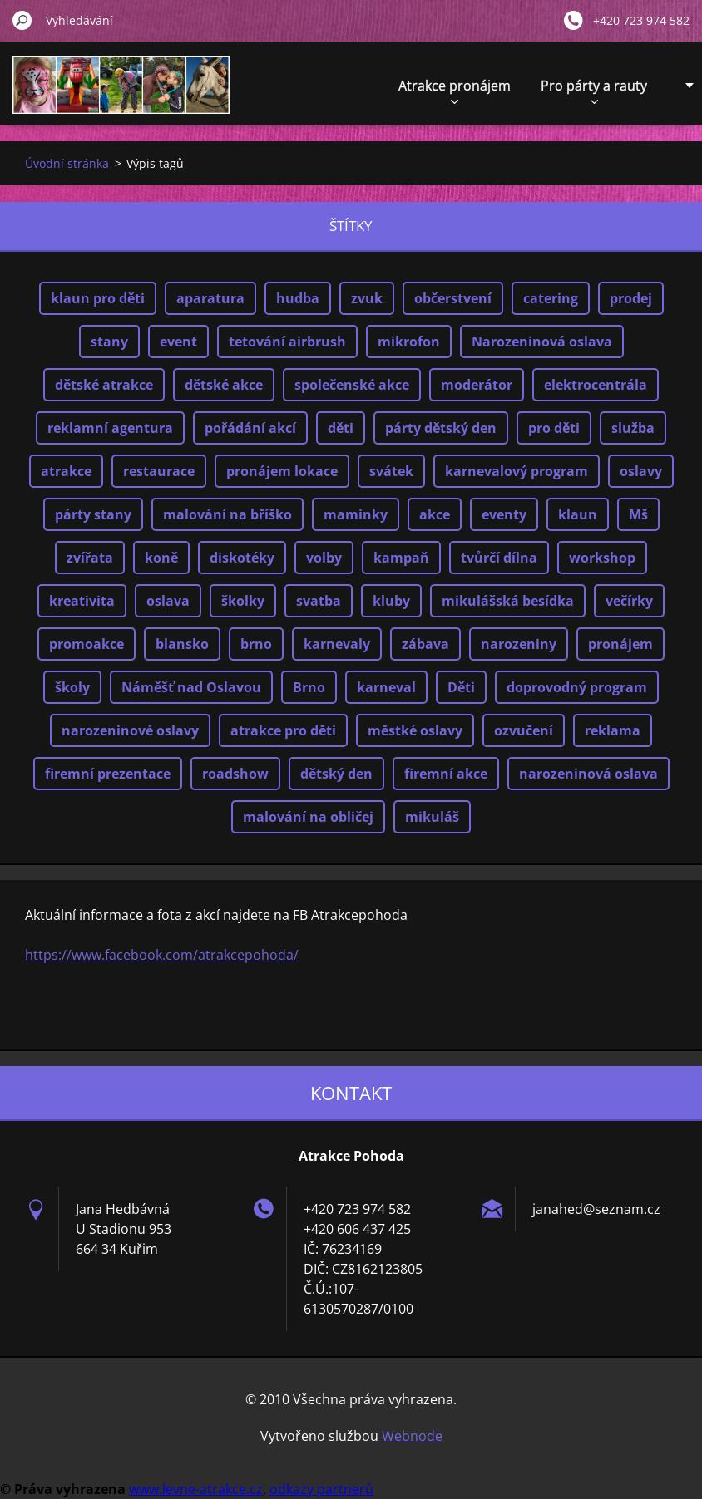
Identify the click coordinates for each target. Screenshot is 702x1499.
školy (72, 687)
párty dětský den (441, 428)
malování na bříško (227, 514)
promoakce (86, 644)
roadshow (235, 773)
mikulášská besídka (508, 601)
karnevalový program (516, 471)
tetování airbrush (287, 341)
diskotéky (242, 557)
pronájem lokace (282, 471)
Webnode (412, 1436)
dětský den (336, 773)
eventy (504, 514)
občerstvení (453, 298)
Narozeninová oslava (542, 341)
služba (633, 428)
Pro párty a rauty (594, 90)
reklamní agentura (110, 428)
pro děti (554, 428)
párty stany (93, 514)
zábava (425, 644)
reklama (612, 730)
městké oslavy (415, 730)
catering (550, 298)
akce (434, 514)
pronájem (620, 644)
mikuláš (432, 817)
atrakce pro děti (283, 730)
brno (256, 644)
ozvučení (523, 730)
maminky (356, 514)
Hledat (22, 20)
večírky (629, 601)
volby (324, 557)
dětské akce (224, 385)
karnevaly (337, 644)
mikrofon (409, 341)
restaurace (159, 471)
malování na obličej (308, 817)
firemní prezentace (108, 773)
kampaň (401, 557)
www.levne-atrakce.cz (196, 1489)
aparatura (210, 298)
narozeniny (518, 644)
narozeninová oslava (588, 773)
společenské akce (351, 385)
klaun (577, 514)
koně (161, 557)
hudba (297, 298)
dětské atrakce (104, 385)
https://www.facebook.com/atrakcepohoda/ (162, 955)
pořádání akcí (250, 428)
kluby (391, 601)
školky (242, 601)
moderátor (476, 385)
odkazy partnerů (321, 1489)
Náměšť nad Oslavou (191, 687)
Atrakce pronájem (454, 90)
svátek (391, 471)
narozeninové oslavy (130, 730)
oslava (168, 601)
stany (109, 341)
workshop (602, 557)
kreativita (82, 601)
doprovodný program (577, 687)
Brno (309, 687)
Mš (638, 514)
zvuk (367, 298)
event (178, 341)
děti (340, 428)
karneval (386, 687)
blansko (182, 644)
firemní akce (445, 773)
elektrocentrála (595, 385)
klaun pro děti (98, 298)
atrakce (66, 471)
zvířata (90, 557)
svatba (318, 601)
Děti (461, 687)
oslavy (641, 471)
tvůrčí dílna (499, 557)
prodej (631, 298)
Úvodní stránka (67, 163)
